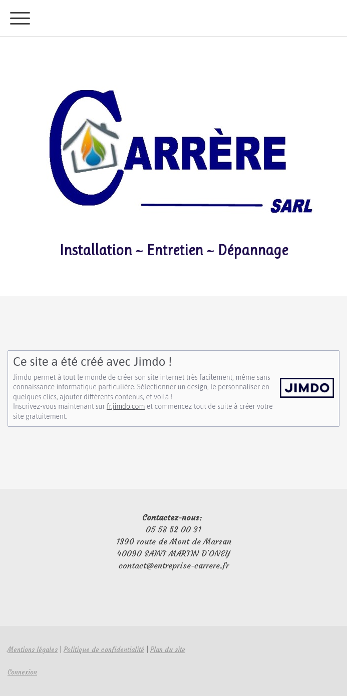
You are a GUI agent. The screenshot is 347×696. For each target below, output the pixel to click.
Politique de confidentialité (104, 649)
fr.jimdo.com (126, 406)
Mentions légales (33, 649)
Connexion (22, 672)
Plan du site (167, 649)
